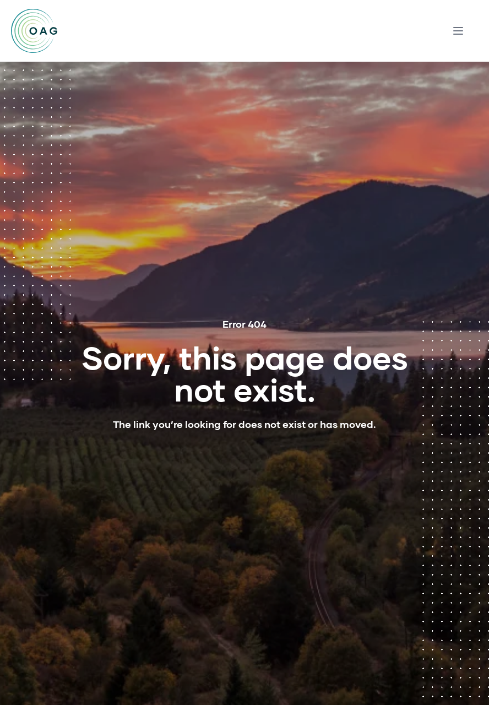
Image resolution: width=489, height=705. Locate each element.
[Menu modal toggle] (458, 30)
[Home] (34, 31)
